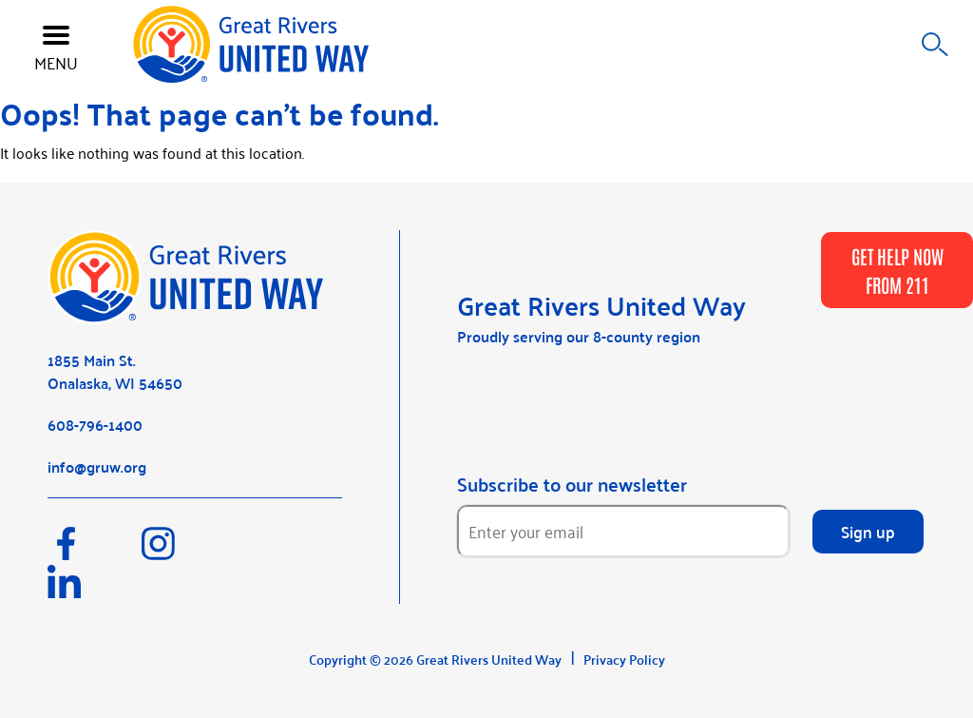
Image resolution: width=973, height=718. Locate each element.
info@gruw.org (97, 466)
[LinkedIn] (93, 590)
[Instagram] (187, 552)
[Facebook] (95, 552)
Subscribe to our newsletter (572, 484)
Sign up (868, 530)
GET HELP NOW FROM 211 (897, 270)
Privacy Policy (624, 659)
